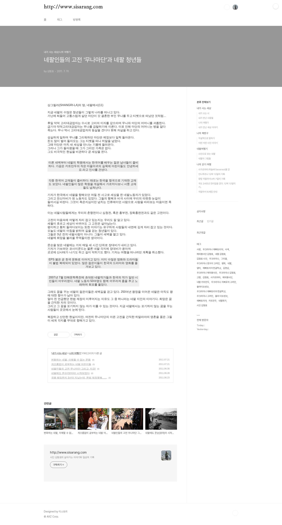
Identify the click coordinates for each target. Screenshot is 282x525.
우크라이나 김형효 (227, 272)
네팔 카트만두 (203, 282)
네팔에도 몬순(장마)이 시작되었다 (70, 373)
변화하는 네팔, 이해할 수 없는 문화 (71, 359)
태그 (59, 19)
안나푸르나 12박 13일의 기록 (211, 174)
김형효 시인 (202, 258)
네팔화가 (222, 300)
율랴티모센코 (203, 286)
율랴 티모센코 (221, 296)
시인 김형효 (202, 305)
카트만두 (213, 300)
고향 (199, 277)
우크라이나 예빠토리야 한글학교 (211, 291)
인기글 (210, 221)
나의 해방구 (202, 133)
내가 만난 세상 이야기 (208, 127)
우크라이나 (214, 258)
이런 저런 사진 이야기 (208, 143)
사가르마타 (215, 277)
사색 (227, 249)
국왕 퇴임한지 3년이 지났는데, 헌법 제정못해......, (79, 377)
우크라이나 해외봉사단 (207, 272)
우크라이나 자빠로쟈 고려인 (223, 282)
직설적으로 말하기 (206, 138)
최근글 (200, 221)
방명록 (77, 19)
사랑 (199, 249)
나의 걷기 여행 (204, 164)
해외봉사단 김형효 (205, 254)
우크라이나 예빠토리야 (213, 249)
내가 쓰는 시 (203, 113)
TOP (235, 513)
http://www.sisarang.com (73, 7)
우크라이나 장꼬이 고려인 (208, 263)
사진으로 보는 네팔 (206, 154)
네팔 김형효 (220, 254)
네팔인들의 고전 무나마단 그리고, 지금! (73, 368)
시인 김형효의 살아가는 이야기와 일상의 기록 (72, 457)
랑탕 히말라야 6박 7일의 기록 (211, 179)
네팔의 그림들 (204, 158)
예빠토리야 (202, 300)
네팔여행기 (202, 148)
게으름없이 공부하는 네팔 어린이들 (71, 364)
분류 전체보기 (203, 102)
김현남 (226, 268)
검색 (227, 7)
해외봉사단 (227, 277)
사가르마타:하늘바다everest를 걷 (214, 169)
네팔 (229, 263)
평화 (224, 263)
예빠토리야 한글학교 (212, 268)
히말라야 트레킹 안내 (207, 191)
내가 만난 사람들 (205, 118)
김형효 (206, 277)
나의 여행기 (75, 353)
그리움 (224, 258)
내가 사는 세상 (59, 353)
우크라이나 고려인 (205, 296)
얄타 (199, 268)
